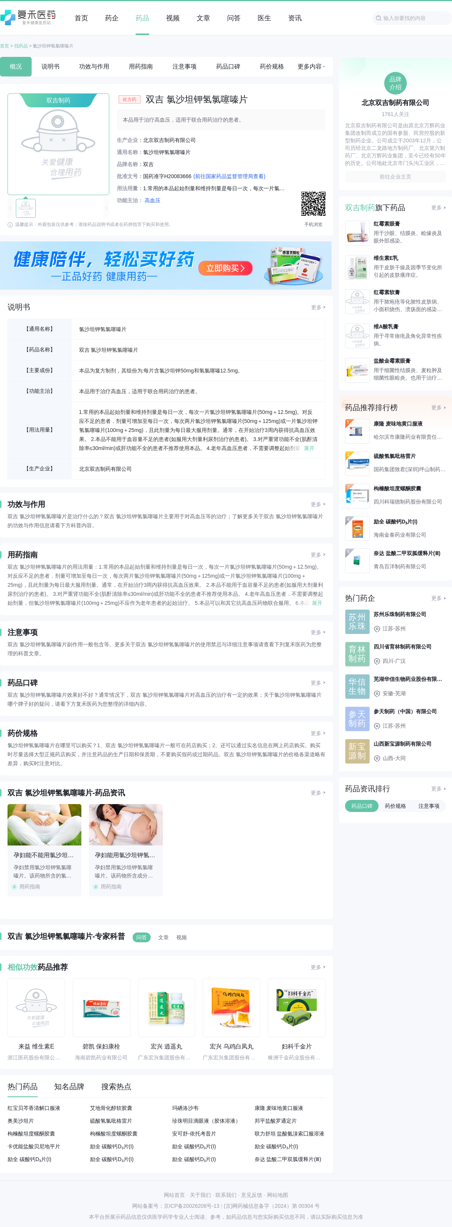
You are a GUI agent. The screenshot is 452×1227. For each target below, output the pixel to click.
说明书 (50, 66)
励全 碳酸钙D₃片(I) (112, 1146)
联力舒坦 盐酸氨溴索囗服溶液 (290, 1134)
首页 (4, 46)
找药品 (21, 46)
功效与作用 (94, 66)
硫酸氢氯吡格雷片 (111, 1121)
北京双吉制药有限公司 (105, 469)
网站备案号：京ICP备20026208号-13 (176, 1206)
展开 (309, 448)
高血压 (152, 200)
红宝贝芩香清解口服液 (34, 1108)
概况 (16, 66)
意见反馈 (251, 1195)
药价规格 (272, 66)
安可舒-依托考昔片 (194, 1134)
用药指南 (141, 66)
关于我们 (200, 1195)
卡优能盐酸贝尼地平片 (34, 1146)
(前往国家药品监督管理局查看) (229, 176)
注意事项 (185, 66)
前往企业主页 (395, 177)
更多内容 (310, 66)
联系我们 (226, 1195)
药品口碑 (228, 66)
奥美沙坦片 (21, 1121)
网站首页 (174, 1195)
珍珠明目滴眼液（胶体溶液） (206, 1121)
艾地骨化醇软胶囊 (111, 1108)
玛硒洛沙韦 (185, 1108)
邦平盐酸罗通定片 (276, 1121)
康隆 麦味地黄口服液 (279, 1108)
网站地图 (277, 1195)
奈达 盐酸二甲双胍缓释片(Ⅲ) (288, 1159)
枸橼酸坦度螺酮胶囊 (31, 1134)
